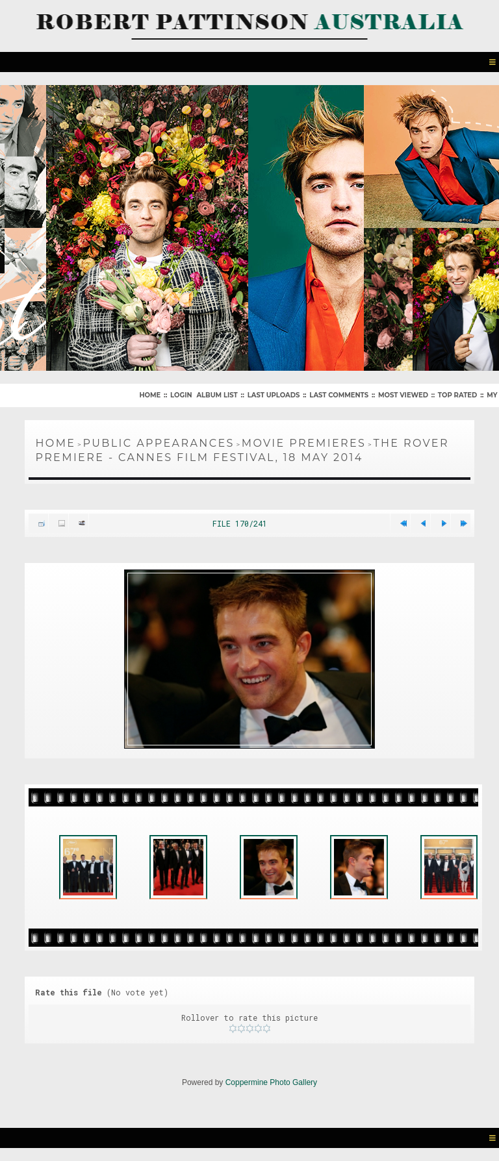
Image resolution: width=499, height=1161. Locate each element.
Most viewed (403, 395)
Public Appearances (158, 443)
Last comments (338, 395)
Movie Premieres (304, 443)
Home (149, 395)
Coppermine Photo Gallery (271, 1082)
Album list (216, 395)
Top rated (457, 395)
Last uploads (274, 395)
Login (181, 395)
